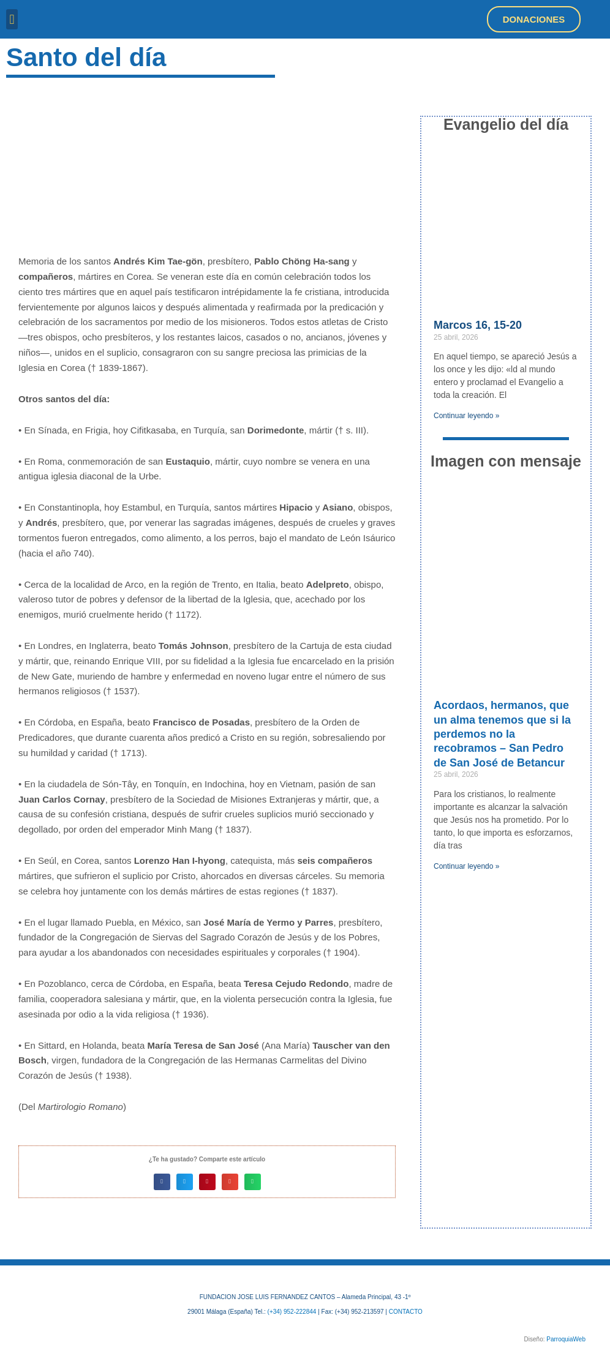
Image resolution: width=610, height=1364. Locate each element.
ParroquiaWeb (566, 1339)
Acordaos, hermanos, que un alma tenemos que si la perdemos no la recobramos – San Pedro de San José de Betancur (502, 734)
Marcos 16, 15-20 (478, 325)
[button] (12, 19)
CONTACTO (406, 1311)
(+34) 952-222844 (292, 1311)
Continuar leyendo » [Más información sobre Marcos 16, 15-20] (466, 415)
